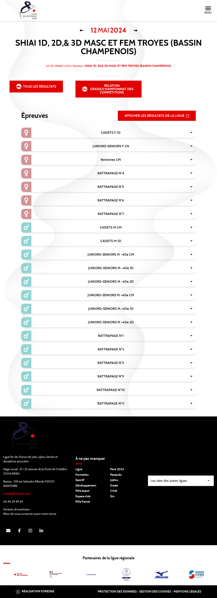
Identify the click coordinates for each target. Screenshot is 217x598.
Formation (82, 474)
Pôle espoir (82, 490)
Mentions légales (187, 591)
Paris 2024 (117, 469)
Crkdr (113, 490)
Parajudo (116, 474)
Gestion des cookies (155, 591)
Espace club (82, 496)
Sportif (79, 480)
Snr (112, 496)
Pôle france (82, 501)
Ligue (78, 469)
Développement (85, 485)
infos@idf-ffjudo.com (16, 493)
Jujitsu (114, 480)
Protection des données (117, 591)
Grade (114, 485)
